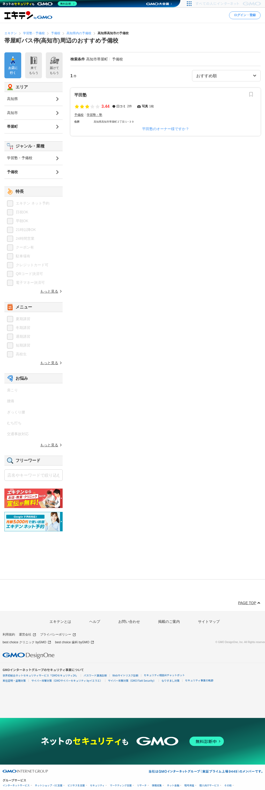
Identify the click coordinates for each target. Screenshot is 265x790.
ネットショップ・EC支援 (49, 785)
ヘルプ (94, 621)
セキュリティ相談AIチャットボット (164, 675)
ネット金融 (173, 785)
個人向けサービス (209, 785)
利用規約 (9, 634)
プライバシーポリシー (58, 635)
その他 (228, 785)
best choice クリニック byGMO (27, 642)
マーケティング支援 (121, 785)
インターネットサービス (16, 785)
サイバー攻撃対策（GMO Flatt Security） (132, 680)
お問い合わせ (129, 621)
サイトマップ (209, 621)
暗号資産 (189, 785)
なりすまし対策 (170, 680)
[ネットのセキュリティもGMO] (39, 3)
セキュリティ (97, 785)
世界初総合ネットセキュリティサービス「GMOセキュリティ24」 (40, 675)
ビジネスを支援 (76, 785)
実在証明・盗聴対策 (14, 680)
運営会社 (27, 635)
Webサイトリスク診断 (125, 675)
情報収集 (157, 785)
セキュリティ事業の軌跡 (199, 680)
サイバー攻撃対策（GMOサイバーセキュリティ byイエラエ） (66, 680)
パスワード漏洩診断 (95, 675)
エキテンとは (60, 621)
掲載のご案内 (169, 621)
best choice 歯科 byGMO (74, 642)
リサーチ (142, 785)
